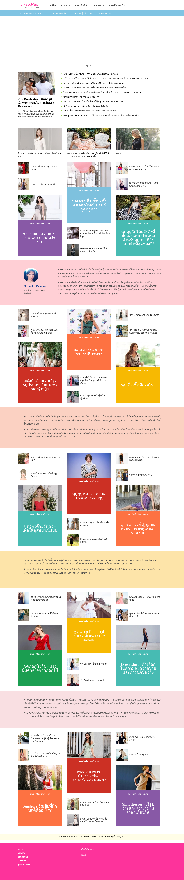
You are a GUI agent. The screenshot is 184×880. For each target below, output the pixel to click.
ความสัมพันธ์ (81, 5)
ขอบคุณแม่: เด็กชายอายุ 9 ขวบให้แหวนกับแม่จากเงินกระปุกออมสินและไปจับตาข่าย (101, 115)
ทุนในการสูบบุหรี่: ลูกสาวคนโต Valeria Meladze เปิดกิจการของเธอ (93, 83)
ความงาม (65, 5)
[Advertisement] (92, 38)
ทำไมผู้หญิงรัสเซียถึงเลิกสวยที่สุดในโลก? (81, 97)
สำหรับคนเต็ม (59, 13)
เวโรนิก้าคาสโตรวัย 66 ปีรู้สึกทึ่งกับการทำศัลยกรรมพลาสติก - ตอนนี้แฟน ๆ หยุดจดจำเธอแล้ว (105, 78)
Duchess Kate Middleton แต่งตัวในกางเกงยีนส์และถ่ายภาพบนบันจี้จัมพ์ (95, 87)
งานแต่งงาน (98, 5)
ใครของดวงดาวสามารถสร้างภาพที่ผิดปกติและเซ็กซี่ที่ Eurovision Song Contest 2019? (102, 92)
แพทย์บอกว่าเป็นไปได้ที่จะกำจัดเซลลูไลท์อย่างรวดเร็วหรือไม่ (90, 74)
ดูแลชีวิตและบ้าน (117, 5)
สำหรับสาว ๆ (105, 13)
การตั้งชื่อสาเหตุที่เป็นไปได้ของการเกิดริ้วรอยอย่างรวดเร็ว (89, 111)
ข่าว (89, 66)
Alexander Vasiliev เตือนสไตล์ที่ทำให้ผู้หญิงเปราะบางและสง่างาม (93, 101)
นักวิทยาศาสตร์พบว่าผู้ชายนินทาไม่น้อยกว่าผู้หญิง (85, 106)
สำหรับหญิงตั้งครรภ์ (82, 13)
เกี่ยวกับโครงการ (87, 849)
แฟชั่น (53, 5)
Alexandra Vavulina (35, 286)
